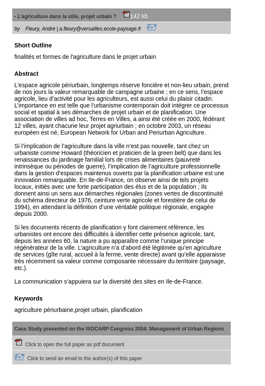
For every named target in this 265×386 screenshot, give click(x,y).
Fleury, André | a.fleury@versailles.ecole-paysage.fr (91, 29)
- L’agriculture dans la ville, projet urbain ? (72, 16)
